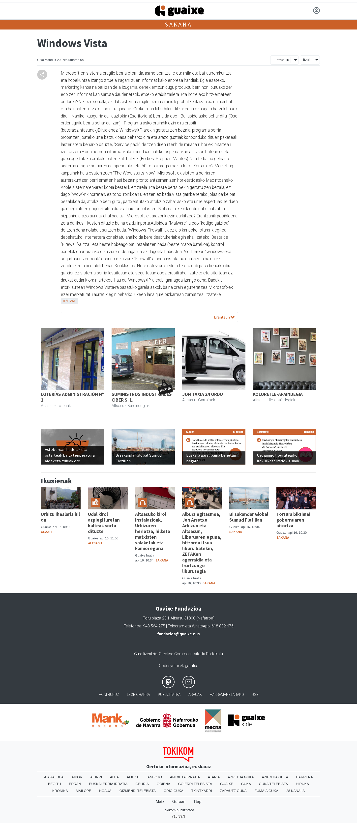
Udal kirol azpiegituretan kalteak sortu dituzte (104, 522)
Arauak (195, 695)
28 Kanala (295, 791)
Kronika (60, 791)
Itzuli (306, 60)
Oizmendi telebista (137, 791)
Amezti (133, 777)
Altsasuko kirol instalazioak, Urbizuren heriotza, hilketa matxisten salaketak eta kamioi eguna (152, 531)
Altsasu (95, 543)
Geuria (142, 784)
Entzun (281, 60)
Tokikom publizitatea (178, 810)
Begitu (54, 784)
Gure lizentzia (145, 653)
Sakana (178, 24)
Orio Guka (173, 791)
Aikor (76, 777)
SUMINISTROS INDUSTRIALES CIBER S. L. (142, 397)
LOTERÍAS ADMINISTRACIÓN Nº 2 (72, 397)
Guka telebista (273, 784)
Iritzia (69, 301)
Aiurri (96, 777)
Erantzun (224, 317)
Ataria (214, 777)
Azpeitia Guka (241, 777)
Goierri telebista (195, 784)
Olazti (46, 532)
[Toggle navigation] (40, 11)
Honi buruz (109, 695)
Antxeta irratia (185, 777)
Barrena (304, 777)
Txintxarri (201, 791)
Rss (255, 695)
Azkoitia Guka (275, 777)
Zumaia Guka (266, 791)
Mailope (83, 791)
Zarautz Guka (233, 791)
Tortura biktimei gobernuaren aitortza (293, 520)
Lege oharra (138, 695)
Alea (114, 777)
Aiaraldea (54, 777)
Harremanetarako (227, 695)
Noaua (105, 791)
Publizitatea (169, 695)
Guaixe (226, 784)
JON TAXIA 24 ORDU (202, 394)
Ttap (197, 801)
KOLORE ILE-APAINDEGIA (278, 394)
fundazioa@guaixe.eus (178, 634)
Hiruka (302, 784)
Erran (75, 784)
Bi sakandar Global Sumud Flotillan (248, 517)
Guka (246, 784)
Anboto (155, 777)
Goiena (163, 784)
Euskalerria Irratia (108, 784)
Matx (160, 801)
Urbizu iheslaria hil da (60, 517)
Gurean (178, 801)
